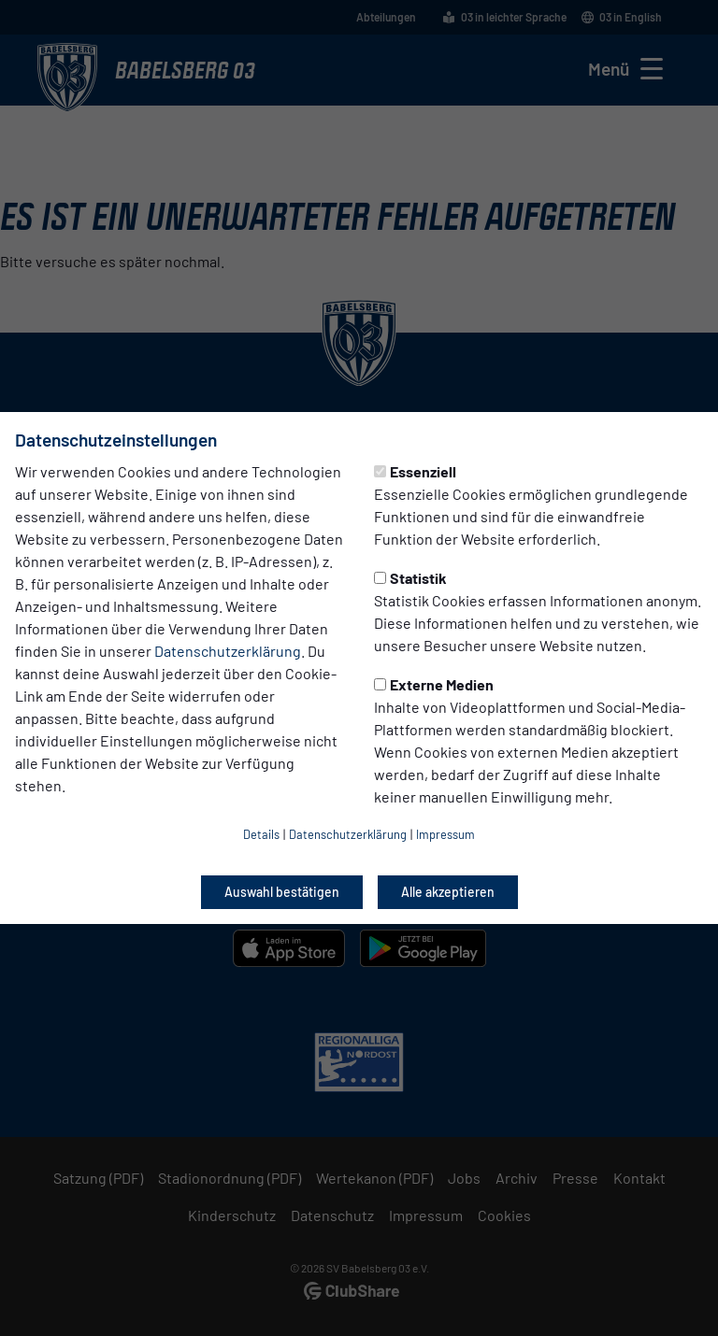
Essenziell (415, 471)
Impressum (445, 834)
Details (261, 834)
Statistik (410, 578)
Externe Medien (434, 684)
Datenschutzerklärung (227, 651)
